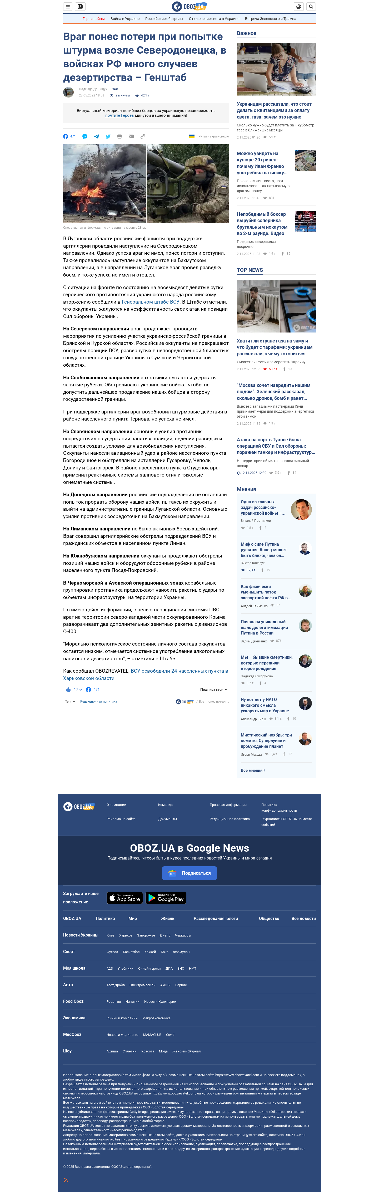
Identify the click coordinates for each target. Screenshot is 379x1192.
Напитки (132, 1002)
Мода (163, 1051)
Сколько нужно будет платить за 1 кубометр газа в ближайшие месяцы (275, 127)
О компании (116, 805)
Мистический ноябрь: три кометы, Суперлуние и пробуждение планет (266, 741)
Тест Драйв (116, 985)
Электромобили (142, 985)
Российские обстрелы (164, 19)
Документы (167, 819)
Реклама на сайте (121, 819)
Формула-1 (182, 952)
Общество (269, 918)
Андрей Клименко (254, 606)
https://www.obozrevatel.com (237, 1075)
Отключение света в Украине (214, 19)
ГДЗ (110, 968)
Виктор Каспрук (253, 563)
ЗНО (180, 968)
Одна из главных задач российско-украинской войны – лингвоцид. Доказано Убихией (262, 507)
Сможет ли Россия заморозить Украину (271, 362)
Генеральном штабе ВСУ (150, 302)
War (115, 89)
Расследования (209, 918)
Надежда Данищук (93, 89)
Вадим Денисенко (254, 641)
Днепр (165, 935)
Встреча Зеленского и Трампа (270, 19)
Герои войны (94, 19)
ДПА (169, 968)
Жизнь (167, 918)
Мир (132, 918)
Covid (170, 1035)
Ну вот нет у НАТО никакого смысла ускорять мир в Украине (265, 705)
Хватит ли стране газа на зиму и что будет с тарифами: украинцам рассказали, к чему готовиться (275, 347)
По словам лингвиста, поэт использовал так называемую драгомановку (263, 186)
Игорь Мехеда (251, 754)
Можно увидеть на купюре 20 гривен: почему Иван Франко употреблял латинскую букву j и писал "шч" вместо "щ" (262, 163)
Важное (246, 33)
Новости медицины (122, 1035)
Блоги (232, 918)
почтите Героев (119, 115)
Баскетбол (131, 952)
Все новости (304, 918)
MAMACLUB (152, 1035)
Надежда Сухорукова (257, 676)
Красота (147, 1051)
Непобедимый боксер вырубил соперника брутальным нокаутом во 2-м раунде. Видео (262, 223)
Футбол (112, 952)
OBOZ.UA (295, 1084)
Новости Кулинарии (160, 1002)
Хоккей (150, 952)
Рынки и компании (122, 1018)
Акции (165, 985)
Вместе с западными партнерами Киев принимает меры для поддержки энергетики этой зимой (275, 411)
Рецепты (114, 1002)
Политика (105, 918)
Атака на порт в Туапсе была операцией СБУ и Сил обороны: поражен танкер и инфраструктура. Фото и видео (276, 446)
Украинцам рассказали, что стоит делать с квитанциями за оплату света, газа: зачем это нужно (274, 110)
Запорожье (146, 935)
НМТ (192, 968)
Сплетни (130, 1051)
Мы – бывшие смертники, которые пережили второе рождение (267, 663)
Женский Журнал (186, 1051)
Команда (165, 805)
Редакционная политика (98, 701)
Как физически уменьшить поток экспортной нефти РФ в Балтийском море (264, 592)
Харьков (125, 935)
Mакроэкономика (156, 1018)
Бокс (164, 952)
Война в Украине (125, 19)
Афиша (112, 1051)
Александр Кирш (253, 719)
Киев (110, 935)
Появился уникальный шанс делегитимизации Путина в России (264, 627)
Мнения (246, 489)
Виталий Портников (256, 521)
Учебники (125, 968)
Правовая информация (228, 805)
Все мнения (251, 770)
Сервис (181, 985)
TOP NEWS (250, 270)
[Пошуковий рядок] (311, 7)
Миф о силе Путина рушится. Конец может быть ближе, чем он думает (264, 550)
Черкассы (183, 935)
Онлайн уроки (149, 968)
